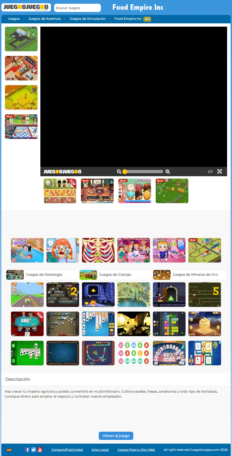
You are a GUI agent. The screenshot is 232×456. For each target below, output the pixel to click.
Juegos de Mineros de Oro (185, 274)
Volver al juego (116, 436)
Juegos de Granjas (105, 274)
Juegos (14, 19)
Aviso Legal (100, 450)
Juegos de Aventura (44, 19)
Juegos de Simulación (87, 19)
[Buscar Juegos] (77, 8)
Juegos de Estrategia (34, 274)
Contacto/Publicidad (67, 450)
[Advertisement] (116, 222)
